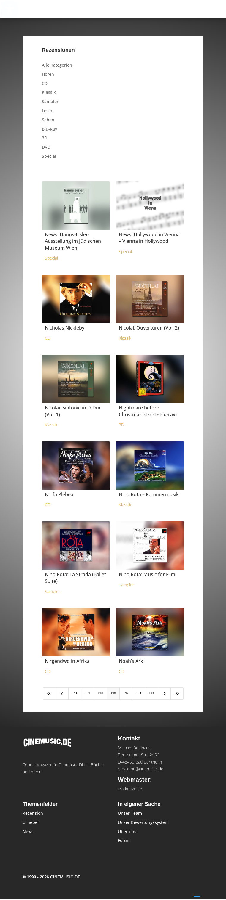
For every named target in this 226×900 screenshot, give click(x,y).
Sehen (48, 120)
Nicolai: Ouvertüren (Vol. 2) (149, 327)
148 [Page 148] (138, 692)
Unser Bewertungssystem (143, 822)
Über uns (127, 831)
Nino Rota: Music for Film (147, 574)
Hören (48, 74)
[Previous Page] (62, 693)
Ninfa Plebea (59, 494)
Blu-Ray (49, 129)
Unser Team (130, 813)
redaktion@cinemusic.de (140, 769)
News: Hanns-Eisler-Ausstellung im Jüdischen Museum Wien (73, 241)
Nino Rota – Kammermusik (149, 494)
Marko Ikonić (130, 789)
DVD (46, 147)
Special (49, 156)
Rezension (33, 813)
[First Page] (49, 693)
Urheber (31, 822)
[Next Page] (164, 693)
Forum (124, 840)
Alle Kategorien (57, 65)
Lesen (47, 110)
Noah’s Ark (131, 661)
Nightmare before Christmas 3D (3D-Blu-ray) (148, 410)
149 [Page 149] (151, 692)
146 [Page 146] (113, 692)
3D (44, 138)
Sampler (50, 101)
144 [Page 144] (87, 692)
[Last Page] (177, 693)
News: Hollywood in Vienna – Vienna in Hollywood (149, 237)
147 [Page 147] (126, 692)
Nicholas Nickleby (64, 327)
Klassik (49, 92)
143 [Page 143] (75, 692)
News (28, 831)
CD (45, 83)
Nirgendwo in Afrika (67, 661)
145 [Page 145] (100, 692)
